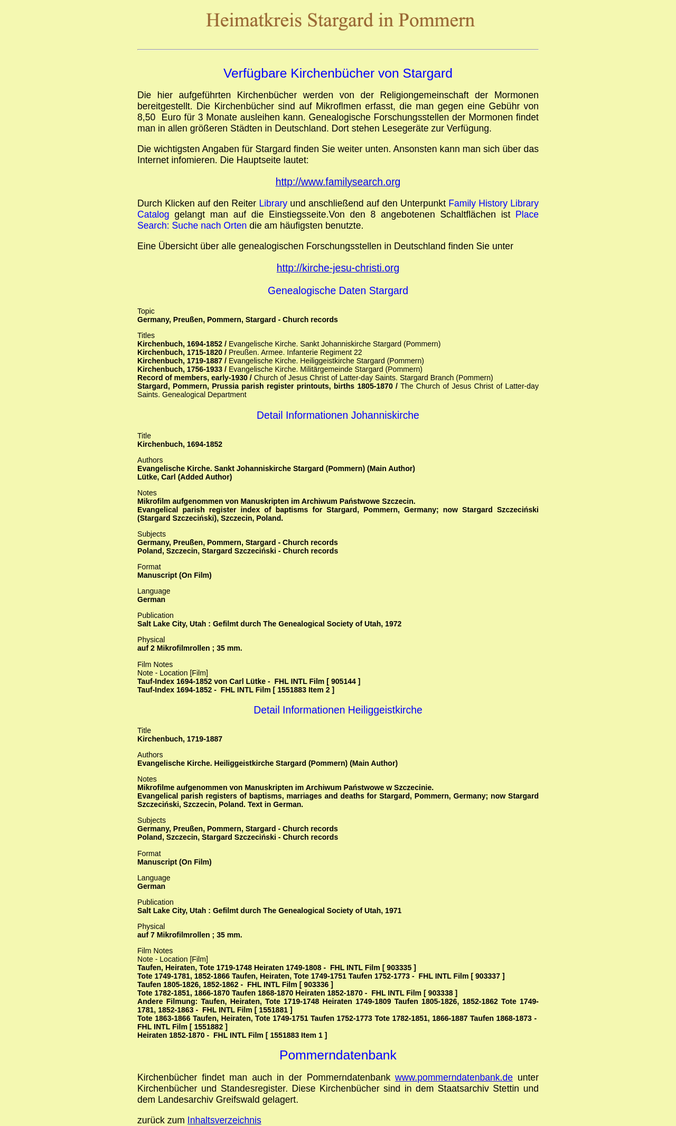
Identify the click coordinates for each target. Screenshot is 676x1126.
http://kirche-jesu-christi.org (338, 268)
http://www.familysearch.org (338, 181)
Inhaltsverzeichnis (224, 1120)
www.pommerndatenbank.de (454, 1077)
